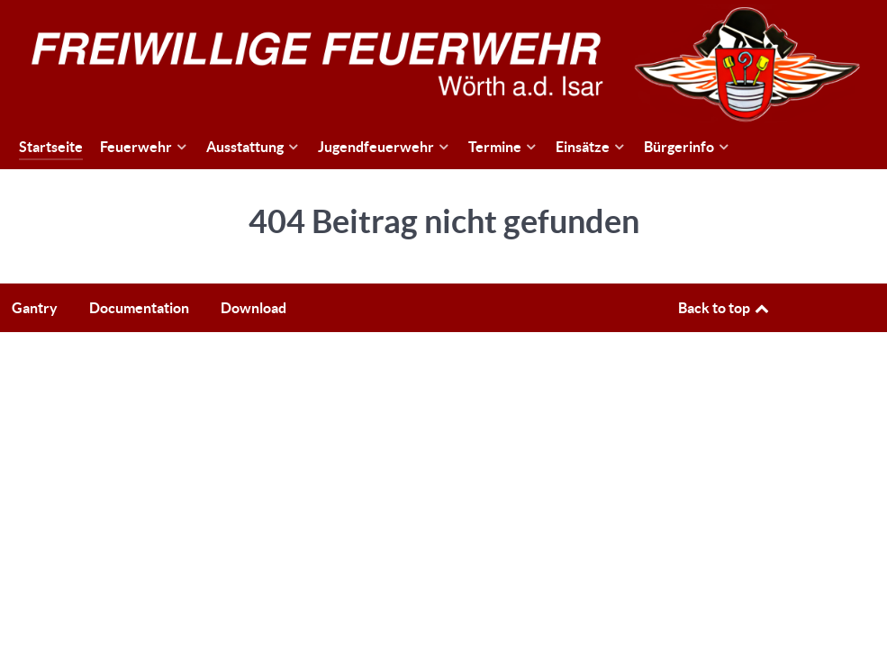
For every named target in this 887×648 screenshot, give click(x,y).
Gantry (35, 308)
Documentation (139, 308)
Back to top (725, 308)
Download (253, 308)
